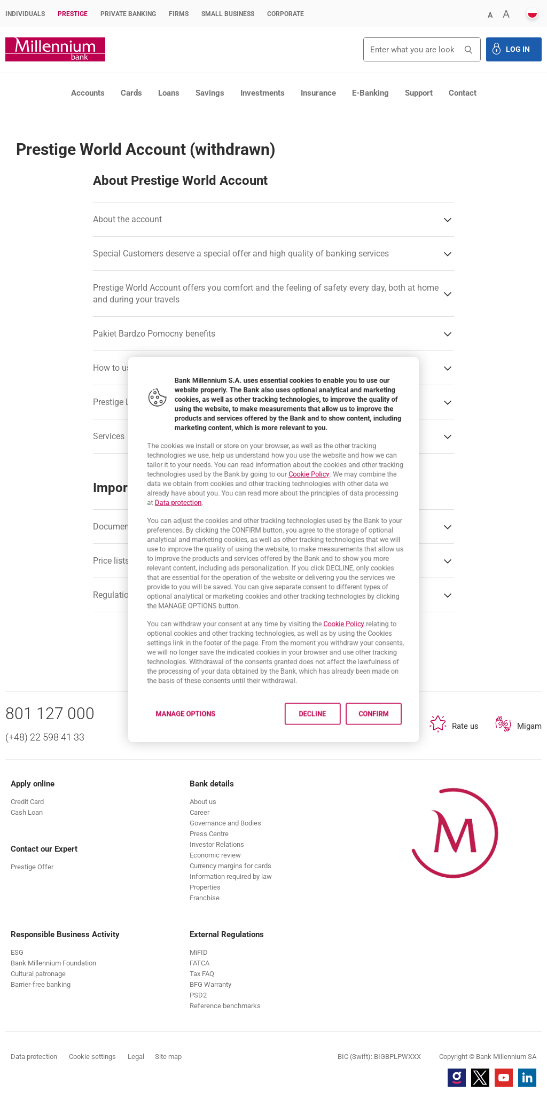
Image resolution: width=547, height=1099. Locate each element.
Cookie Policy (317, 456)
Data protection (155, 491)
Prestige (73, 14)
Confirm (398, 754)
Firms (179, 14)
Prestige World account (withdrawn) (240, 114)
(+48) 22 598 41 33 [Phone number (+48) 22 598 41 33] (44, 737)
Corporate (285, 14)
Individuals (25, 14)
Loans (168, 93)
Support (419, 93)
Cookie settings (92, 1057)
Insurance (318, 93)
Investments (262, 93)
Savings (210, 93)
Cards (131, 93)
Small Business (227, 14)
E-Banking (370, 93)
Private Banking (128, 14)
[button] (489, 14)
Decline (322, 754)
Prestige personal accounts (135, 114)
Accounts (88, 93)
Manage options (164, 754)
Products (67, 114)
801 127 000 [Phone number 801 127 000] (50, 713)
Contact (462, 93)
